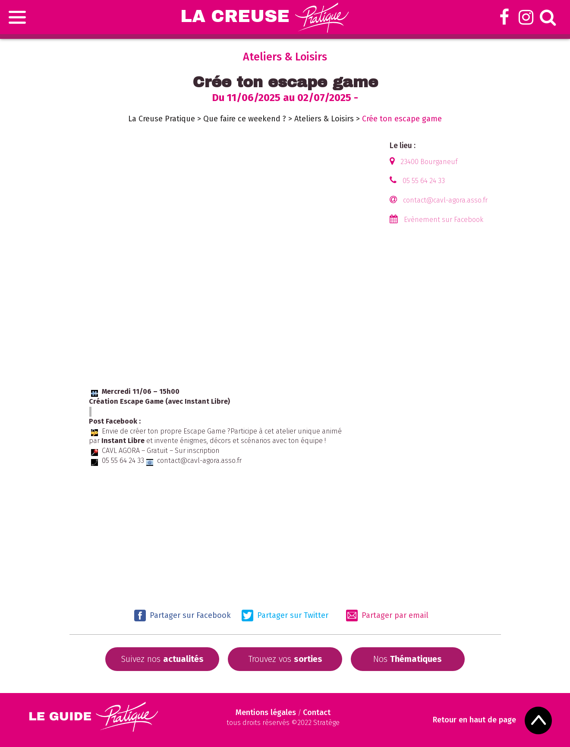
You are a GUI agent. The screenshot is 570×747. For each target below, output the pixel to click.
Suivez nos (162, 659)
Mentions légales (266, 712)
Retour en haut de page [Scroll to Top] (474, 720)
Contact (317, 712)
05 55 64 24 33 (424, 181)
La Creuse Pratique (161, 118)
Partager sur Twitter (285, 615)
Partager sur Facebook (182, 615)
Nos (407, 659)
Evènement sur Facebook (443, 219)
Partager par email (387, 615)
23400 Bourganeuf (428, 162)
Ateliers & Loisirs (324, 118)
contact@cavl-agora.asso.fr (445, 200)
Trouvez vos (285, 659)
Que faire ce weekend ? (244, 118)
